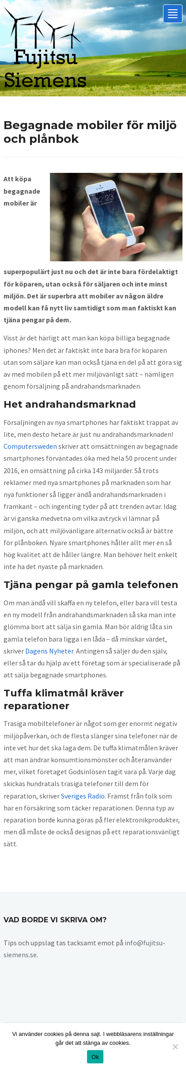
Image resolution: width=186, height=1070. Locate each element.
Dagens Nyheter (49, 650)
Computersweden (30, 446)
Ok (95, 1057)
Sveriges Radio (83, 795)
